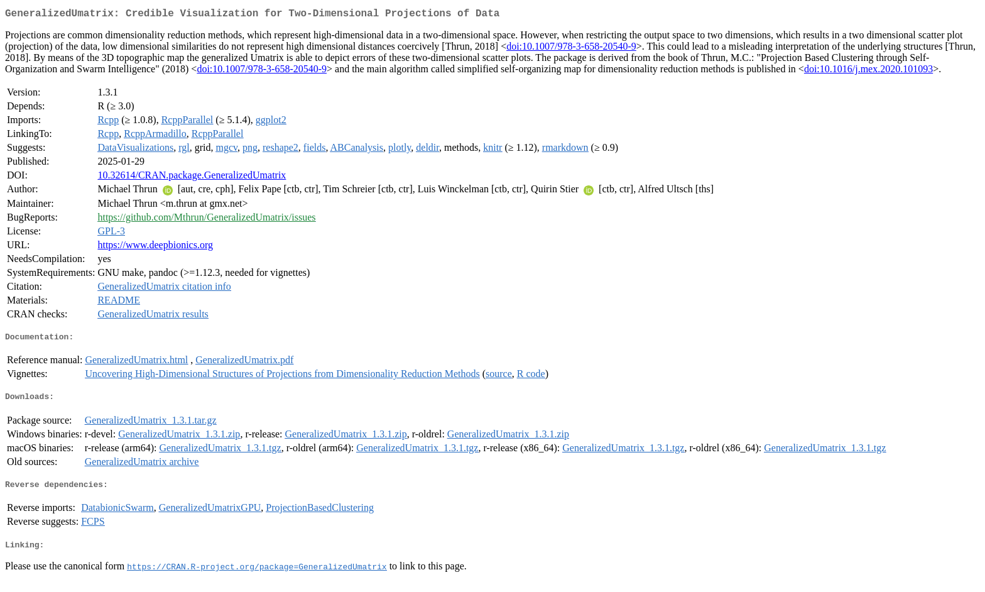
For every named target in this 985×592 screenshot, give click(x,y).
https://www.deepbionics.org (155, 247)
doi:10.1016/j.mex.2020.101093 (868, 71)
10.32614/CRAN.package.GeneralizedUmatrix (191, 177)
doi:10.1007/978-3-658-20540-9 (571, 48)
